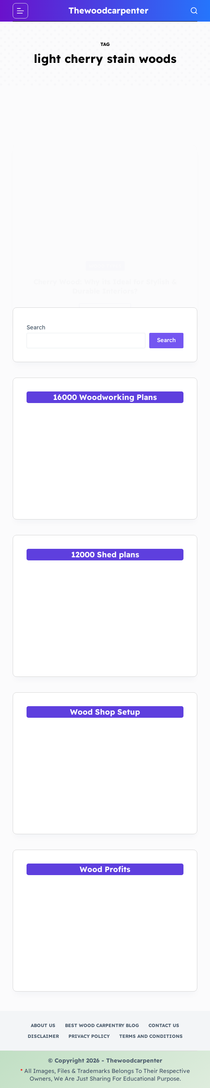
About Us (43, 1025)
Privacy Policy (89, 1036)
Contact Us (163, 1025)
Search (36, 327)
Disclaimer (43, 1036)
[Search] (194, 10)
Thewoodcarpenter (108, 10)
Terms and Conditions (151, 1036)
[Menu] (20, 11)
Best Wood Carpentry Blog (102, 1025)
